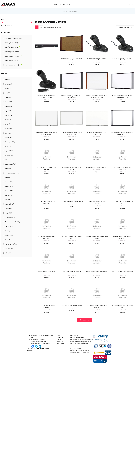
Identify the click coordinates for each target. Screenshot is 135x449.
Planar (8, 168)
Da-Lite (9, 102)
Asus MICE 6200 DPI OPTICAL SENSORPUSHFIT (46, 272)
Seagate (9, 195)
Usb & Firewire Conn (12, 56)
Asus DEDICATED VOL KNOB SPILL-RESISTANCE (46, 203)
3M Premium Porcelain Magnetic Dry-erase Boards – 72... (122, 133)
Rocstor (9, 182)
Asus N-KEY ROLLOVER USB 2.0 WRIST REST (97, 272)
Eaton (8, 106)
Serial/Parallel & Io (11, 47)
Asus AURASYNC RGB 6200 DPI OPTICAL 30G (122, 168)
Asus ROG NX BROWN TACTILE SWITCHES (46, 306)
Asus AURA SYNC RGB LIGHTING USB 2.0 (97, 167)
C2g (8, 93)
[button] (125, 27)
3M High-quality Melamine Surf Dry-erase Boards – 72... (122, 96)
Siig (7, 200)
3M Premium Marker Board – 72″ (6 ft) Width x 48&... (97, 133)
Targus (8, 213)
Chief (8, 97)
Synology (9, 208)
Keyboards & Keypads (13, 38)
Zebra (8, 253)
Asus (8, 88)
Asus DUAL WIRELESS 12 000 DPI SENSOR (71, 202)
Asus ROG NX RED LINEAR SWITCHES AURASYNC (97, 306)
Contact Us (66, 4)
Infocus (9, 128)
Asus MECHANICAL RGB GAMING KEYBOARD (122, 237)
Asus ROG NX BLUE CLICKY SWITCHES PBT (122, 272)
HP (7, 124)
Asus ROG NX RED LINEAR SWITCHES (72, 306)
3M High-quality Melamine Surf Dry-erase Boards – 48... (97, 96)
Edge (8, 111)
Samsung (9, 186)
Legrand (9, 151)
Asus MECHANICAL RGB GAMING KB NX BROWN (97, 237)
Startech (9, 204)
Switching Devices (12, 52)
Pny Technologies (12, 173)
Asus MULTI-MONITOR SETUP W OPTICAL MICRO (72, 272)
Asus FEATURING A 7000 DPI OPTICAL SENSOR (97, 203)
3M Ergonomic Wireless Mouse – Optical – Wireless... (46, 96)
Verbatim (9, 235)
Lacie (8, 146)
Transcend (10, 217)
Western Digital (11, 244)
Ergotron (9, 115)
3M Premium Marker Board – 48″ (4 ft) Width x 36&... (46, 133)
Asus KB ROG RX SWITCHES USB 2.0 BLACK (72, 237)
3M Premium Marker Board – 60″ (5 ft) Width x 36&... (71, 133)
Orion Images (10, 164)
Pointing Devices (11, 43)
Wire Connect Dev (11, 60)
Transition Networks (12, 222)
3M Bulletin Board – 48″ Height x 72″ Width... (71, 59)
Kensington (10, 142)
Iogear (8, 133)
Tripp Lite (10, 226)
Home (55, 4)
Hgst (8, 120)
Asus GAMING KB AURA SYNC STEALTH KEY (122, 203)
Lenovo (9, 155)
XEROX (9, 248)
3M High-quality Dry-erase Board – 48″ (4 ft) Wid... (71, 96)
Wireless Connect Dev (12, 65)
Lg (6, 160)
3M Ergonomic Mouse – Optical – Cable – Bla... (97, 59)
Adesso (8, 84)
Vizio (7, 240)
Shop (60, 4)
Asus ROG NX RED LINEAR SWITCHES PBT (122, 306)
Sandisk (9, 191)
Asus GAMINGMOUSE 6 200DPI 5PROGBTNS (46, 237)
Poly (7, 177)
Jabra (8, 137)
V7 (7, 231)
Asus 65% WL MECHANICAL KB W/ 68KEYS (71, 168)
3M (7, 80)
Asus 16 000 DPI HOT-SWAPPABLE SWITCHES (46, 168)
